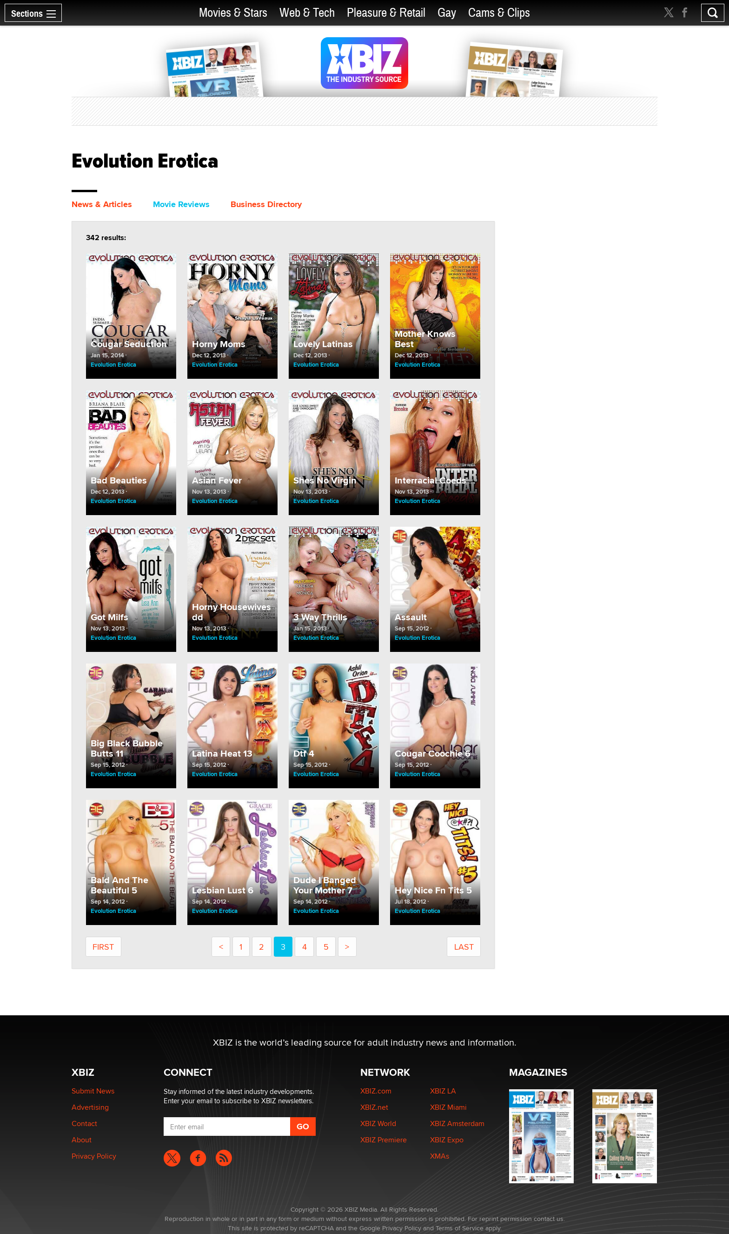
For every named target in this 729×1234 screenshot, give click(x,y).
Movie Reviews (181, 204)
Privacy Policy (94, 1156)
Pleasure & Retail (386, 13)
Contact (84, 1123)
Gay (446, 13)
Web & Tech (307, 13)
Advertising (90, 1107)
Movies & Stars (233, 13)
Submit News (93, 1091)
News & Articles (102, 204)
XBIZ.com (375, 1091)
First (103, 946)
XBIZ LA (443, 1091)
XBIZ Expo (447, 1139)
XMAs (439, 1156)
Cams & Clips (499, 13)
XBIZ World (378, 1123)
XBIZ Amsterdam (457, 1123)
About (82, 1139)
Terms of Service (460, 1228)
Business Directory (266, 204)
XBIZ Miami (448, 1107)
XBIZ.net (374, 1107)
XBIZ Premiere (383, 1139)
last (464, 946)
